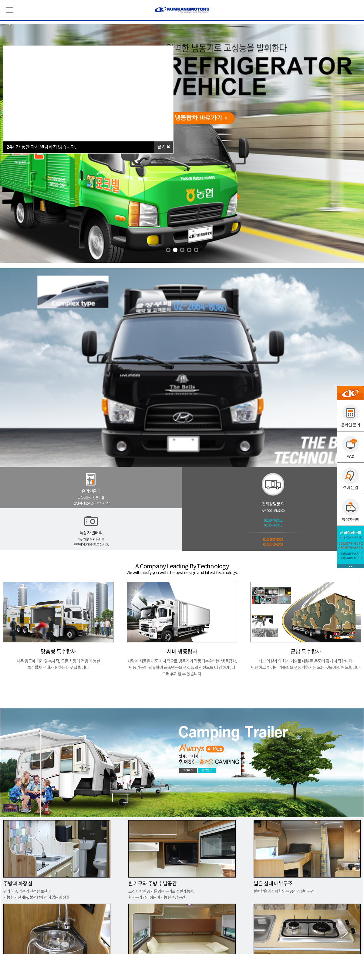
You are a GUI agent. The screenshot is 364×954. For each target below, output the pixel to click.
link (182, 265)
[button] (168, 250)
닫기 (163, 147)
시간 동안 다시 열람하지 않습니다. (41, 147)
